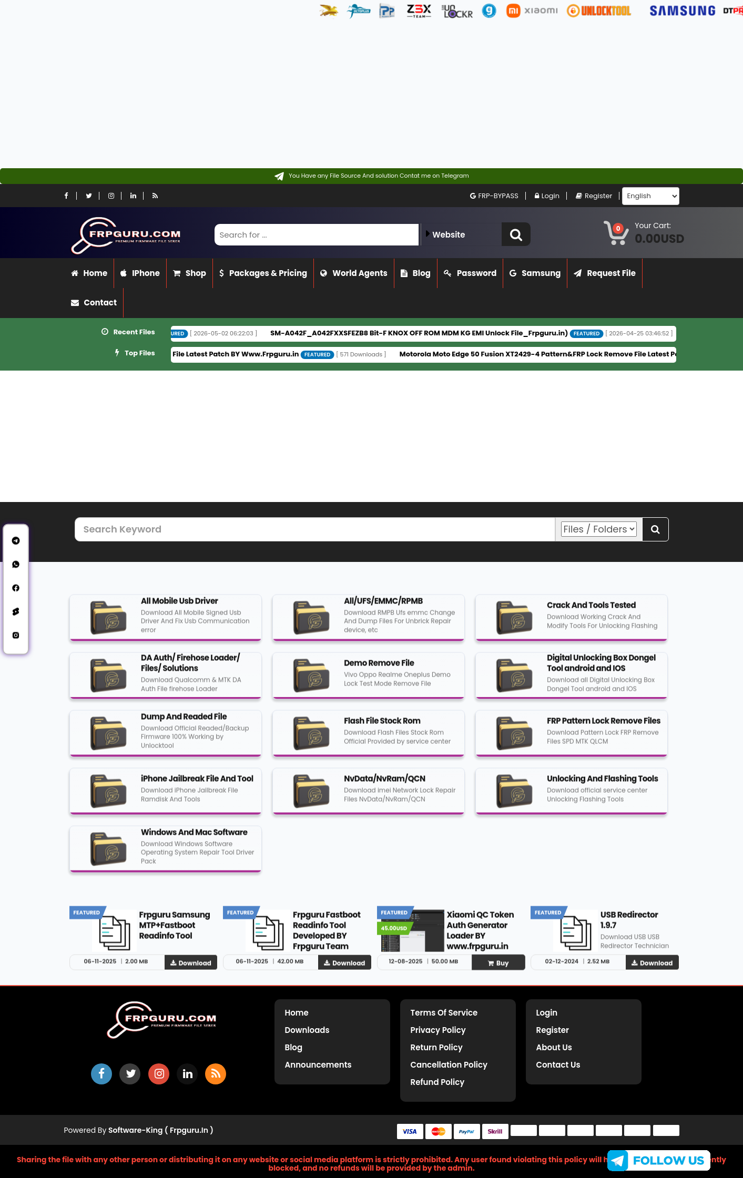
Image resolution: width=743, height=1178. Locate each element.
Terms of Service (444, 1012)
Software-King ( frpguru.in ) (160, 1130)
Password (470, 273)
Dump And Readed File (184, 721)
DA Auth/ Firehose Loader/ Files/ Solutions (190, 668)
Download (190, 968)
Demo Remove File (379, 667)
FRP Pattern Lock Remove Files (603, 725)
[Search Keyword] (315, 529)
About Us (554, 1047)
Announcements (318, 1064)
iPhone (140, 273)
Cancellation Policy (449, 1064)
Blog (416, 273)
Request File (605, 273)
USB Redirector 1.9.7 (629, 925)
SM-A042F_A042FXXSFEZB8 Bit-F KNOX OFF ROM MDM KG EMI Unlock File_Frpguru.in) (446, 333)
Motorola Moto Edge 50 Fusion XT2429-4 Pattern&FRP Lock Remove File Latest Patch (572, 354)
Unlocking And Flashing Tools (602, 783)
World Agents (354, 273)
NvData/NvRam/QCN (384, 783)
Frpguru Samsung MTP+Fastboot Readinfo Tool (174, 930)
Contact (94, 302)
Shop (189, 273)
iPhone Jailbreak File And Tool (197, 783)
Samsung (535, 273)
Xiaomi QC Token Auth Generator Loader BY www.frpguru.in (480, 935)
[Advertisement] (315, 94)
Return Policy (437, 1047)
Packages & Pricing (263, 273)
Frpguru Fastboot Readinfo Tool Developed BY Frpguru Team (327, 935)
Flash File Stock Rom (382, 725)
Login (547, 196)
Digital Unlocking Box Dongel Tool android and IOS (601, 668)
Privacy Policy (438, 1030)
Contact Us (558, 1064)
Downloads (307, 1030)
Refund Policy (438, 1082)
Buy (498, 968)
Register (594, 196)
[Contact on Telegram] (371, 176)
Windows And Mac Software (194, 837)
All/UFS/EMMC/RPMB (383, 605)
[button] (516, 234)
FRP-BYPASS (494, 196)
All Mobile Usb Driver (179, 605)
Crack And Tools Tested (591, 610)
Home (89, 273)
